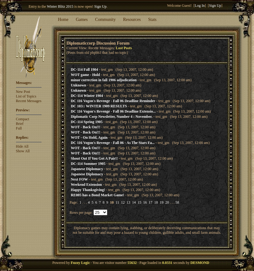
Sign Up (100, 6)
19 (161, 202)
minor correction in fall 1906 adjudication (104, 80)
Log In (199, 5)
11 (117, 202)
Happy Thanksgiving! (88, 190)
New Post (23, 92)
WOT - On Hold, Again (89, 137)
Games (82, 19)
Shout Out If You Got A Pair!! (94, 158)
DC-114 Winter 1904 (87, 96)
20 (167, 202)
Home (63, 19)
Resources (132, 19)
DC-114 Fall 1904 (84, 69)
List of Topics (26, 96)
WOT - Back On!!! (85, 127)
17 (150, 202)
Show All (23, 151)
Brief (20, 124)
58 (177, 202)
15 (139, 202)
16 (145, 202)
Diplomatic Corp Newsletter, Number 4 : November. (112, 116)
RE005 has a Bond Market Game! (97, 195)
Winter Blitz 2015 (60, 6)
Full (19, 128)
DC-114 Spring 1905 (86, 122)
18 (156, 202)
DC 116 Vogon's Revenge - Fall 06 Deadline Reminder (113, 101)
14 (134, 202)
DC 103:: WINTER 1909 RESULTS (99, 106)
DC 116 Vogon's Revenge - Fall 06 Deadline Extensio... (113, 111)
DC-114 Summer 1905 (88, 163)
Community (105, 19)
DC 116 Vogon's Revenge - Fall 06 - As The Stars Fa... (112, 143)
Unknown (78, 85)
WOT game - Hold (85, 75)
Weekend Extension (86, 184)
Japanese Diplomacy (87, 169)
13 (128, 202)
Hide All (22, 146)
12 (123, 202)
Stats (152, 19)
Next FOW (79, 179)
